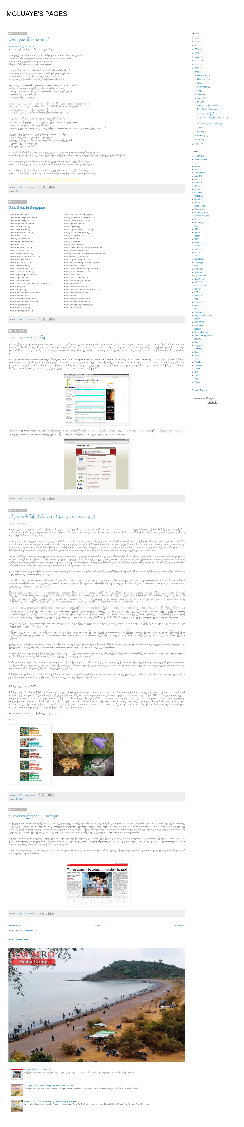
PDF (196, 292)
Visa (196, 379)
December (202, 75)
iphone (197, 252)
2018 (197, 41)
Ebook (197, 202)
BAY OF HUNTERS (18, 939)
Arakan (197, 169)
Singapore (198, 345)
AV (195, 179)
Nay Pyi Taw (199, 279)
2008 (197, 72)
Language (198, 262)
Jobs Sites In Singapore (27, 208)
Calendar (198, 182)
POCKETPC (199, 302)
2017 (197, 45)
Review (197, 339)
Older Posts (179, 926)
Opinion (197, 289)
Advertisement (200, 159)
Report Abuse (199, 390)
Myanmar (198, 272)
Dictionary (198, 196)
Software (198, 349)
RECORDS (199, 322)
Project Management (203, 315)
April (199, 128)
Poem (196, 305)
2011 (197, 60)
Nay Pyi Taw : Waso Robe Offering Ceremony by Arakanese (50, 1101)
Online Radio (200, 286)
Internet (197, 246)
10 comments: (30, 498)
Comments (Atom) (28, 930)
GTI (196, 229)
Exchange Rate (201, 212)
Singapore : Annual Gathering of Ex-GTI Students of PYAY (49, 1085)
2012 (197, 57)
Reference (198, 325)
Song (18, 191)
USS (196, 372)
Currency (198, 193)
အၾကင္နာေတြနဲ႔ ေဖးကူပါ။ (21, 46)
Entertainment (200, 209)
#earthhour (199, 156)
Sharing (197, 342)
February (201, 135)
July (199, 94)
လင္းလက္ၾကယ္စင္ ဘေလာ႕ (29, 179)
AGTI (196, 163)
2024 (197, 38)
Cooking (198, 189)
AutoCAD (198, 176)
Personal (198, 296)
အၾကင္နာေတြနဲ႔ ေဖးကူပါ (28, 39)
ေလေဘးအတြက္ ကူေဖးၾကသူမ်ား (33, 816)
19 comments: (30, 319)
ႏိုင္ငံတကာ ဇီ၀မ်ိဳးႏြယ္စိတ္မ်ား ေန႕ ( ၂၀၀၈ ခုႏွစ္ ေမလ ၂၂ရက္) (51, 516)
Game (197, 219)
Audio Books (199, 172)
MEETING (198, 269)
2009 (197, 68)
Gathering (198, 222)
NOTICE (198, 282)
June (199, 98)
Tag (195, 359)
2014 (197, 49)
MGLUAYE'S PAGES (37, 13)
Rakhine (198, 319)
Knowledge (199, 259)
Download (198, 199)
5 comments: (30, 795)
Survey (197, 355)
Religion (197, 329)
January (201, 139)
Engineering (199, 206)
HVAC (197, 242)
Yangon (197, 382)
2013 (197, 53)
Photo (196, 299)
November (202, 79)
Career (197, 186)
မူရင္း (11, 719)
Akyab (197, 166)
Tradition (198, 362)
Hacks (197, 232)
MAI (196, 266)
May (199, 102)
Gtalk (196, 226)
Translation (20, 799)
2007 (197, 144)
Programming (200, 312)
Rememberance (201, 332)
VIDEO (197, 375)
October (201, 83)
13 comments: (30, 187)
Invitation (198, 249)
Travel (197, 369)
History (197, 236)
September (202, 87)
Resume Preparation (203, 335)
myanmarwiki (200, 275)
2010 (197, 64)
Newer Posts (14, 926)
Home (97, 926)
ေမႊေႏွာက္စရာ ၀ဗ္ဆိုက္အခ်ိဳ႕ (26, 337)
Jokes (196, 256)
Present (197, 309)
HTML (197, 239)
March (200, 132)
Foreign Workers (201, 216)
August (200, 90)
